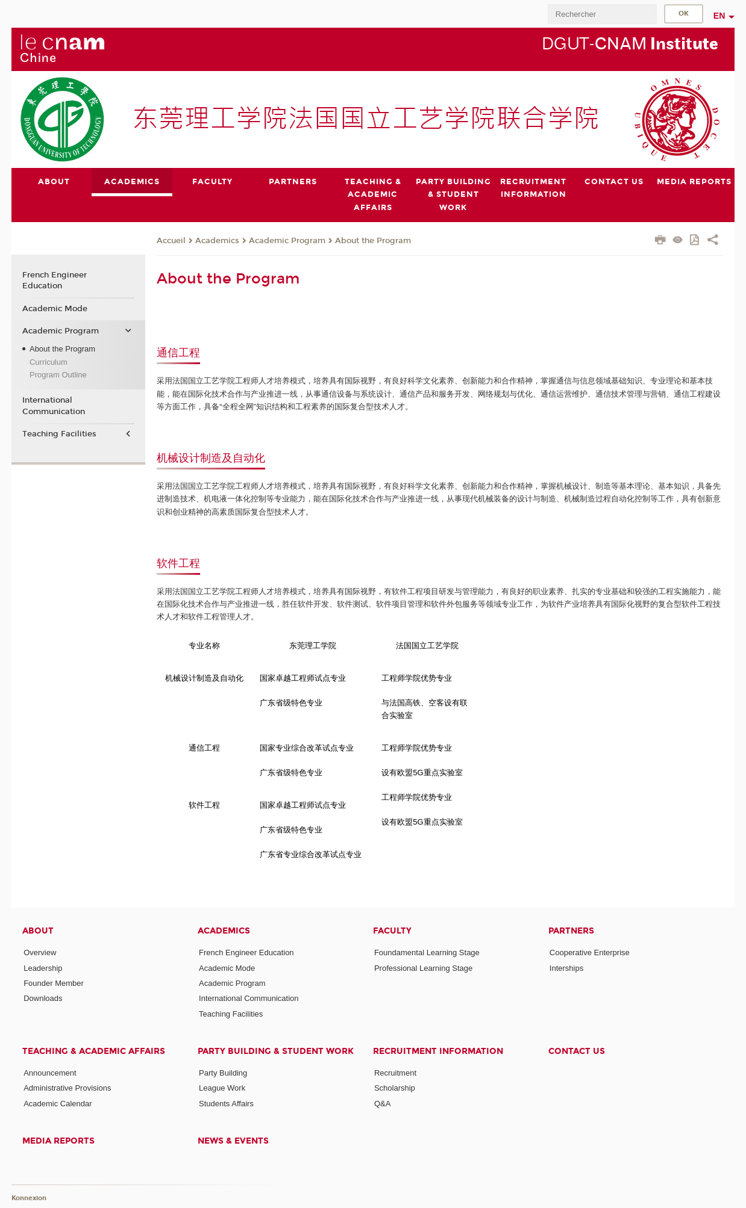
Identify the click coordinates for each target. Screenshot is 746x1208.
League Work (222, 1087)
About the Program (373, 240)
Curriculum (48, 361)
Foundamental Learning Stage (427, 952)
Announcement (50, 1072)
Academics (217, 240)
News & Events (233, 1141)
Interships (566, 967)
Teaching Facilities (59, 434)
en (719, 15)
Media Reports (58, 1141)
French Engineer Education (54, 280)
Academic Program (287, 240)
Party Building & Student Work (276, 1051)
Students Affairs (226, 1102)
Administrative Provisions (67, 1087)
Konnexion (28, 1197)
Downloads (43, 998)
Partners (571, 931)
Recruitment (395, 1072)
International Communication (53, 405)
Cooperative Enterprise (590, 952)
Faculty (392, 931)
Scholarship (394, 1087)
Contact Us (576, 1051)
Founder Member (54, 983)
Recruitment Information (438, 1051)
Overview (40, 952)
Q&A (382, 1102)
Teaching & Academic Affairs (93, 1051)
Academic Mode (54, 308)
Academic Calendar (58, 1102)
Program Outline (58, 374)
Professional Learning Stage (423, 967)
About (38, 931)
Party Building (223, 1072)
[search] (602, 14)
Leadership (43, 967)
